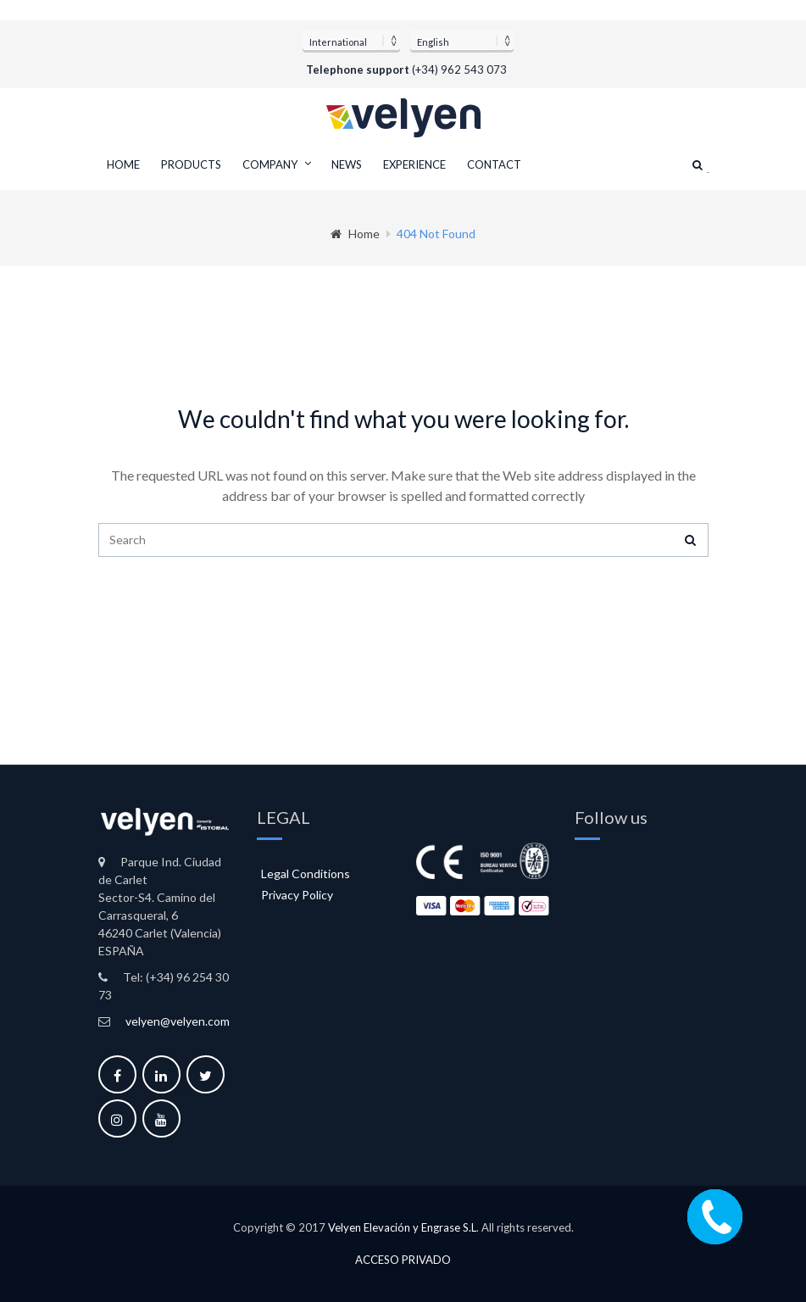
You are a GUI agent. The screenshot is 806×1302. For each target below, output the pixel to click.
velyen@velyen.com (177, 1021)
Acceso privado (403, 1258)
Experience (414, 164)
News (346, 164)
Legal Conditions (305, 873)
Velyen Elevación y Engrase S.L (402, 1227)
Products (191, 164)
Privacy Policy (297, 894)
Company (269, 164)
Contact (494, 164)
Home (123, 164)
